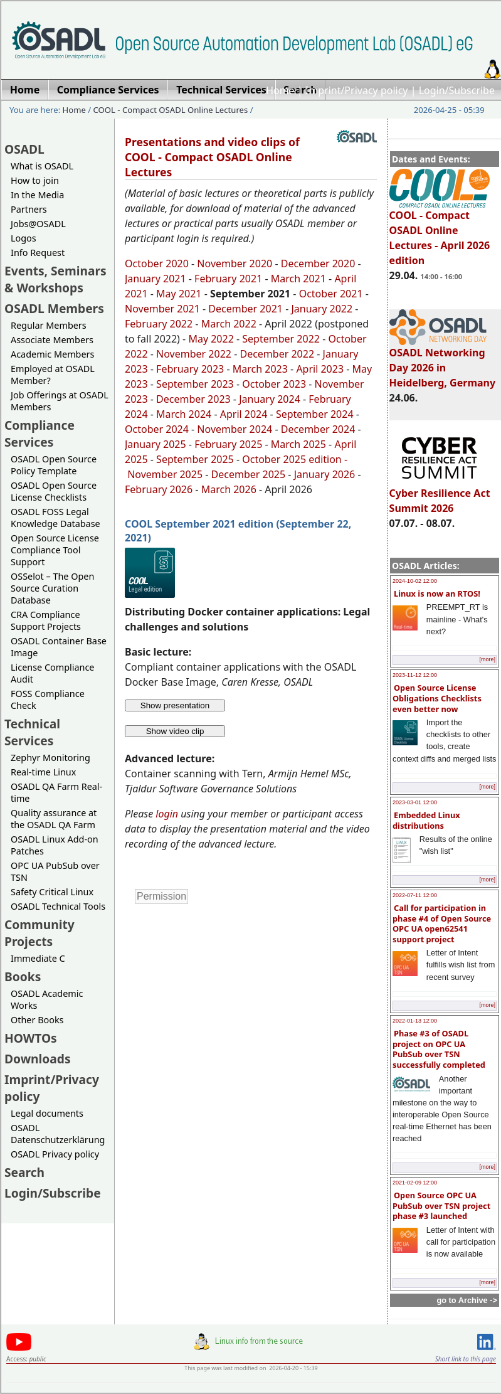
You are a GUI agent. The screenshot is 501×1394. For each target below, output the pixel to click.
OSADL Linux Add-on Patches (54, 845)
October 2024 (157, 429)
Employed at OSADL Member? (53, 374)
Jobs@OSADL (38, 224)
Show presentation (174, 705)
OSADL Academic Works (47, 999)
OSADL (24, 149)
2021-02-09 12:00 (415, 1182)
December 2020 (318, 263)
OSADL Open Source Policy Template (54, 465)
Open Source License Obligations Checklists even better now (437, 698)
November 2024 (234, 429)
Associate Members (52, 340)
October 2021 (331, 294)
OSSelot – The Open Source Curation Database (52, 588)
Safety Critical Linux (52, 892)
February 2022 (158, 324)
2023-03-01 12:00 (415, 802)
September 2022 (281, 339)
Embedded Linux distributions (426, 820)
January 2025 (155, 444)
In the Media (37, 195)
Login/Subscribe (457, 90)
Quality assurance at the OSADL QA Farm (54, 819)
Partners (29, 209)
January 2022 (321, 309)
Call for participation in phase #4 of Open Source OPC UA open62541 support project (442, 923)
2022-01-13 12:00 (415, 1021)
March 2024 (183, 414)
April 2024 (244, 414)
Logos (23, 238)
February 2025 (228, 444)
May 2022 (210, 339)
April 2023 (320, 369)
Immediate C (38, 958)
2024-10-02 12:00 (415, 581)
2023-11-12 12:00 (415, 675)
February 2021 (227, 278)
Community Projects (39, 933)
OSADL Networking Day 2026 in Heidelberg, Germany (442, 362)
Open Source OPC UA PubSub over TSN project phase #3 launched (441, 1205)
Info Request (38, 252)
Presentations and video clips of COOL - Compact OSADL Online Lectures (212, 156)
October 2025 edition (292, 459)
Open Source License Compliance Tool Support (55, 550)
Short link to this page (465, 1358)
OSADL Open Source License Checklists (54, 491)
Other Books (37, 1020)
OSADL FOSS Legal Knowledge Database (55, 517)
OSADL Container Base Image (59, 647)
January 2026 (325, 474)
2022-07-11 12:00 (415, 895)
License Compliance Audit (52, 673)
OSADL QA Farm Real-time (56, 792)
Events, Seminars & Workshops (55, 279)
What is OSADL (42, 166)
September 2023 (195, 384)
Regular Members (49, 325)
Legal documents (47, 1113)
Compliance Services (39, 433)
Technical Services (32, 732)
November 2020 (234, 263)
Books (22, 976)
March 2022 (228, 324)
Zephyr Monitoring (50, 758)
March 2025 (298, 444)
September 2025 (195, 459)
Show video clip (175, 731)
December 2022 (277, 354)
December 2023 (193, 399)
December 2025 (248, 474)
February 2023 (190, 369)
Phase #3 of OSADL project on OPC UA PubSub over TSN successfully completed (439, 1049)
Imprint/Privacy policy (356, 90)
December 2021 (245, 309)
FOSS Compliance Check (48, 699)
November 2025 (165, 474)
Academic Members (52, 354)
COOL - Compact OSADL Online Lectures (170, 109)
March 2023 (260, 369)
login (167, 814)
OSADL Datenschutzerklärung (58, 1134)
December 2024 (318, 429)
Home (280, 90)
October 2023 (274, 384)
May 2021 (178, 294)
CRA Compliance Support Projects (46, 620)
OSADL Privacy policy (55, 1154)
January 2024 (269, 399)
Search (24, 1172)
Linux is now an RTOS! (437, 593)
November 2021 (162, 309)
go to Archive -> (466, 1300)
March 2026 (228, 489)
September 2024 (315, 414)
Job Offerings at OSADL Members (59, 401)
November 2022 (193, 354)
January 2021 (155, 278)
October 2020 (157, 263)
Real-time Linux (43, 772)
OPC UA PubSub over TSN (55, 871)
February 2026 (158, 489)
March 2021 (298, 278)
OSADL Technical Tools (58, 906)
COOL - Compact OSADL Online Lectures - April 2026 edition (439, 232)
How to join (35, 180)
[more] (487, 659)
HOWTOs (30, 1038)
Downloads (37, 1058)
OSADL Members (54, 308)
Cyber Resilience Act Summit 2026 (439, 495)
